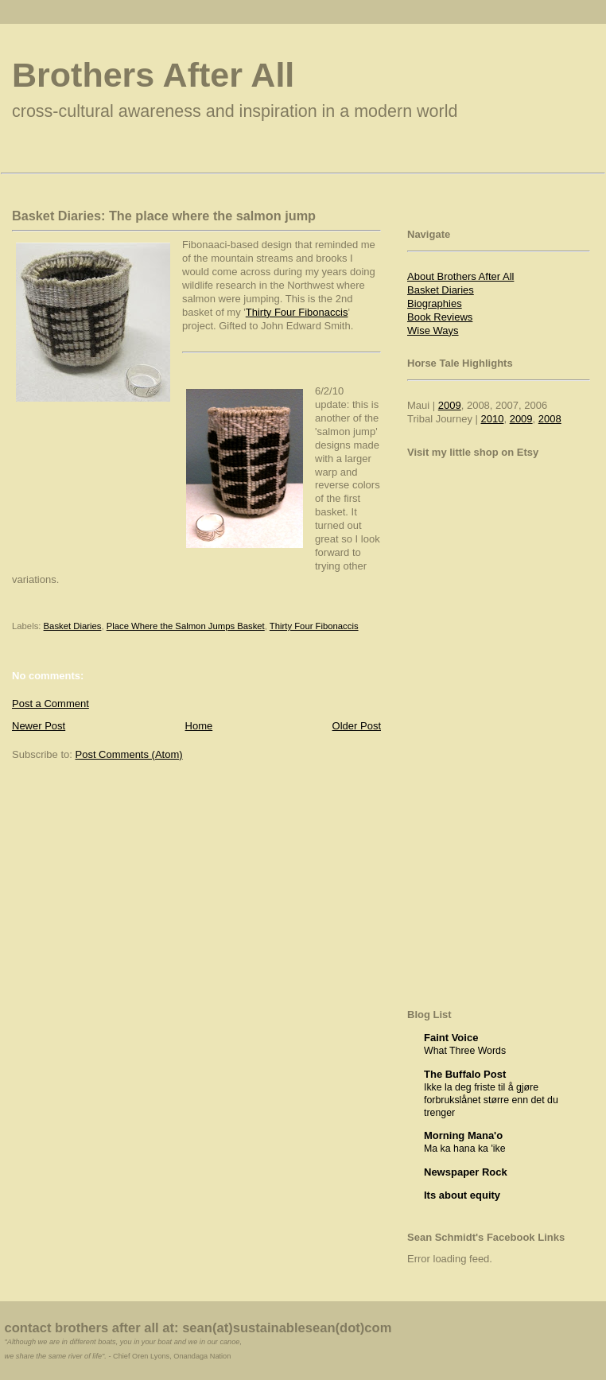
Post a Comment (50, 703)
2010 (492, 419)
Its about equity (462, 1195)
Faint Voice (451, 1038)
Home (199, 726)
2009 (449, 405)
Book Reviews (439, 317)
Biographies (434, 303)
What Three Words (465, 1050)
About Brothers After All (460, 276)
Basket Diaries (73, 626)
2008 (549, 419)
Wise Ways (433, 330)
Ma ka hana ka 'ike (465, 1148)
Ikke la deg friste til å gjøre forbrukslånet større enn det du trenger (491, 1100)
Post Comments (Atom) (129, 754)
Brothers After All (153, 75)
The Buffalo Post (465, 1074)
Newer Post (38, 726)
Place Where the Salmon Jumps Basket (186, 626)
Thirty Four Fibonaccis (297, 312)
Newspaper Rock (465, 1172)
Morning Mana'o (463, 1135)
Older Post (356, 726)
